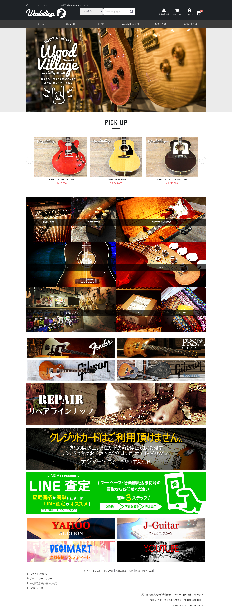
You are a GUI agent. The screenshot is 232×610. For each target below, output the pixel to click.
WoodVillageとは (130, 24)
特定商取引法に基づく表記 (43, 583)
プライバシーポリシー (41, 578)
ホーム (40, 24)
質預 (137, 570)
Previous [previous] (22, 70)
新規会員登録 (164, 11)
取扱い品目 (147, 570)
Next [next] (210, 70)
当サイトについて (39, 574)
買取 (131, 570)
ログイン (189, 11)
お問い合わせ (190, 24)
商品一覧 (70, 24)
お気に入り (177, 11)
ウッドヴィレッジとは (90, 570)
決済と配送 (160, 24)
